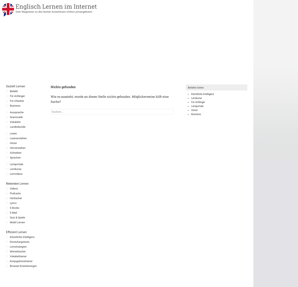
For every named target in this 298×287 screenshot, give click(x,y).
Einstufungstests (20, 241)
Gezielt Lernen (15, 86)
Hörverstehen (18, 147)
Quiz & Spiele (17, 217)
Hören (194, 110)
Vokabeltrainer (18, 256)
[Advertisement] (126, 54)
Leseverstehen (18, 138)
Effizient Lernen (16, 232)
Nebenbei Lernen (17, 183)
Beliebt (14, 91)
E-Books (14, 207)
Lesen (13, 133)
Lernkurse (196, 98)
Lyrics (13, 203)
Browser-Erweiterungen (23, 265)
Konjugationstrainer (21, 261)
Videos (14, 188)
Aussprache (17, 112)
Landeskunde (17, 126)
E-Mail (13, 212)
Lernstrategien (18, 246)
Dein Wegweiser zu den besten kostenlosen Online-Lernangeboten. (54, 11)
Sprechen (15, 157)
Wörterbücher (18, 251)
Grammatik (16, 117)
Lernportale (197, 106)
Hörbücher (16, 198)
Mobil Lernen (17, 222)
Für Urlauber (17, 100)
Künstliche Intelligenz (202, 94)
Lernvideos (16, 173)
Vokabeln (15, 121)
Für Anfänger (198, 102)
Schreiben (15, 152)
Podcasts (15, 193)
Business (196, 114)
